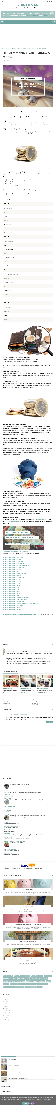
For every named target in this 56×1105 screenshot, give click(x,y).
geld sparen (12, 981)
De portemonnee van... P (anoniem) (13, 563)
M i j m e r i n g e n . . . (10, 814)
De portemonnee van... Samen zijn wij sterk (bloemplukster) (20, 603)
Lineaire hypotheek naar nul (12, 826)
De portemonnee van (10, 614)
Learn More (25, 1103)
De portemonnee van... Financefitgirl (13, 557)
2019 (6, 1010)
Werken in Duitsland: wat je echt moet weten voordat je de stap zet (26, 800)
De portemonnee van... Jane (11, 589)
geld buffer (5, 981)
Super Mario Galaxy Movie (16, 842)
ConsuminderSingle (9, 806)
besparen (41, 975)
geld (28, 978)
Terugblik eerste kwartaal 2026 (11, 854)
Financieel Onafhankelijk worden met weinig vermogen (28, 924)
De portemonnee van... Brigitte (12, 609)
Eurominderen (8, 830)
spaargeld (26, 984)
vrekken (27, 986)
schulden (20, 984)
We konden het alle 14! (9, 796)
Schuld (15, 975)
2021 (6, 1006)
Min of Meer (7, 810)
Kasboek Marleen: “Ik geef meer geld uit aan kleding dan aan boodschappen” (23, 835)
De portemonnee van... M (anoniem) (13, 561)
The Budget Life (8, 798)
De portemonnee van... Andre (11, 585)
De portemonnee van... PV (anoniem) (13, 601)
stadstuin (5, 986)
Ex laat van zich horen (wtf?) (11, 827)
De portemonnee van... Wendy (12, 595)
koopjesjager (42, 981)
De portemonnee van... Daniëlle (12, 581)
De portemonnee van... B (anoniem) (13, 577)
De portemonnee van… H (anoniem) (13, 605)
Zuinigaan (7, 794)
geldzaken (35, 981)
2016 (6, 1017)
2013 (6, 1020)
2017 (6, 1015)
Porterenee (7, 833)
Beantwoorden (50, 722)
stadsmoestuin (44, 984)
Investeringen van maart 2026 (11, 823)
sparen (37, 984)
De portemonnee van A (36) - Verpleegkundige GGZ (45, 691)
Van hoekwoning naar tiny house (28, 941)
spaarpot (32, 984)
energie (14, 978)
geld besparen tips (43, 978)
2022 (6, 1003)
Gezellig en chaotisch (9, 831)
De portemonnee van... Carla (11, 579)
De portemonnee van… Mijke (11, 607)
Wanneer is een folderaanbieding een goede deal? (16, 838)
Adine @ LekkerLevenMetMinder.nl (19, 714)
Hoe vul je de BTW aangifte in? (11, 850)
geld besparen (34, 978)
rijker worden (13, 984)
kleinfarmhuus (8, 782)
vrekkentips (33, 986)
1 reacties (13, 60)
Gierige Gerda (8, 837)
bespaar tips (34, 975)
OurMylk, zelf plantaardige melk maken (19, 784)
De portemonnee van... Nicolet (12, 575)
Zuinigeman (28, 5)
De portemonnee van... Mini (11, 587)
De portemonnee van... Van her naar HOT (15, 599)
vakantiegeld (17, 986)
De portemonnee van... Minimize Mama (14, 573)
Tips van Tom (8, 853)
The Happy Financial (10, 849)
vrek (23, 986)
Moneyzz (6, 822)
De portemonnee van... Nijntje (11, 593)
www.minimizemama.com (10, 135)
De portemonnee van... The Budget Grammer (16, 597)
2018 (6, 1013)
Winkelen (6, 811)
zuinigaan (40, 986)
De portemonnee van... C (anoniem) (13, 567)
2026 (6, 999)
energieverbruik (21, 978)
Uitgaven (6, 808)
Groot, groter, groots (28, 889)
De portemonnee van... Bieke (11, 591)
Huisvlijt (6, 791)
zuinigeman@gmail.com (32, 15)
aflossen (28, 975)
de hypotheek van (7, 978)
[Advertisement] (28, 36)
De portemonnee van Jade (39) (27, 959)
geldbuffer (28, 981)
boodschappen (47, 975)
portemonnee (32, 614)
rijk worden (6, 984)
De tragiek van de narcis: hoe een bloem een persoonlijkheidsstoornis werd (22, 792)
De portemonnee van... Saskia (11, 583)
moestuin (48, 981)
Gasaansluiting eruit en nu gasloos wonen (17, 1078)
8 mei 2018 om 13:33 (49, 714)
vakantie (11, 986)
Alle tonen (50, 856)
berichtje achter (42, 519)
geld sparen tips (21, 981)
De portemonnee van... (22, 614)
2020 (6, 1008)
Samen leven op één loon (28, 906)
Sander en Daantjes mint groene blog (14, 841)
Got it (32, 1103)
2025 (6, 1001)
